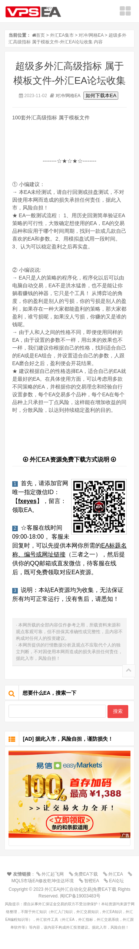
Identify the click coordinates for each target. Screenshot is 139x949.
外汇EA (115, 874)
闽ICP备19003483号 (80, 896)
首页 (40, 35)
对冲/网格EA (91, 35)
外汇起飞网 (51, 874)
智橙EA (91, 880)
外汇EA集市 (62, 35)
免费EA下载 (85, 874)
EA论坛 (116, 880)
